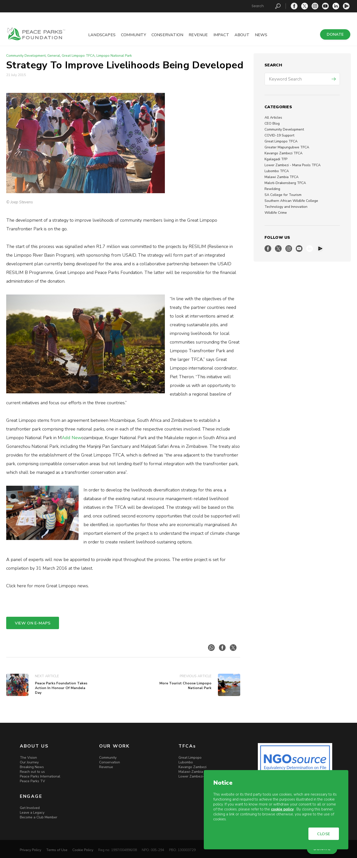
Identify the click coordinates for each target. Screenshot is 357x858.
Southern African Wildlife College (291, 200)
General (53, 55)
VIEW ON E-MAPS (32, 623)
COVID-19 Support (279, 135)
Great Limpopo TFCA (281, 141)
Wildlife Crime (276, 212)
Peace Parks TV (32, 781)
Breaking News (32, 767)
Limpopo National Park (114, 55)
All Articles (273, 117)
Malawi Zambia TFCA (281, 177)
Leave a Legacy (32, 812)
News (261, 35)
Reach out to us (32, 771)
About (242, 35)
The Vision (28, 757)
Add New (71, 438)
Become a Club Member (38, 817)
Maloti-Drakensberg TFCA (285, 183)
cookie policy (282, 809)
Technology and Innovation (286, 206)
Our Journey (29, 762)
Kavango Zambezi (192, 767)
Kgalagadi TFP (276, 159)
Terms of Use (56, 850)
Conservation (167, 35)
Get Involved (30, 807)
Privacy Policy (30, 850)
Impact (221, 35)
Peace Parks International (40, 776)
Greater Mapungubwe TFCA (287, 147)
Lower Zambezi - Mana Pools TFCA (293, 165)
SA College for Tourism (283, 194)
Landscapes (102, 35)
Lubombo (185, 762)
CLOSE (323, 834)
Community (133, 35)
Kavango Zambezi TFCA (283, 153)
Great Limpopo (190, 757)
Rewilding (272, 189)
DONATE (335, 34)
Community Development (284, 129)
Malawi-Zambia (190, 771)
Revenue (198, 35)
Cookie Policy (82, 850)
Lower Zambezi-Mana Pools (200, 776)
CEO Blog (272, 123)
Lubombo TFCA (277, 171)
